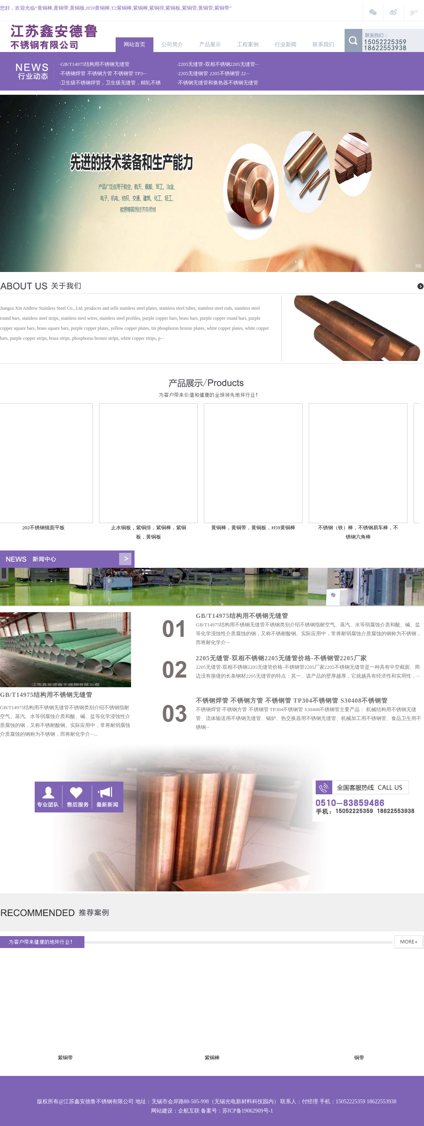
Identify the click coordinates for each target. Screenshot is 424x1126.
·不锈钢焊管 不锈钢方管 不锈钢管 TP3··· (102, 73)
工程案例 (248, 44)
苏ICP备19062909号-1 (247, 1111)
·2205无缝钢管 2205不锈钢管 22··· (213, 73)
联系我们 (323, 44)
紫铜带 (66, 1058)
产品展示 (210, 44)
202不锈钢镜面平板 (45, 527)
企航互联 (189, 1111)
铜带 (360, 1058)
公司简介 (172, 44)
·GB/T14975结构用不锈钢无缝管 (94, 64)
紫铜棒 (213, 1058)
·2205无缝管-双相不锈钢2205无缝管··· (218, 64)
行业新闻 (285, 44)
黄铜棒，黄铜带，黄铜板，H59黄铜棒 (254, 527)
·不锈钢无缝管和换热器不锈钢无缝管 (217, 83)
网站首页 (134, 44)
